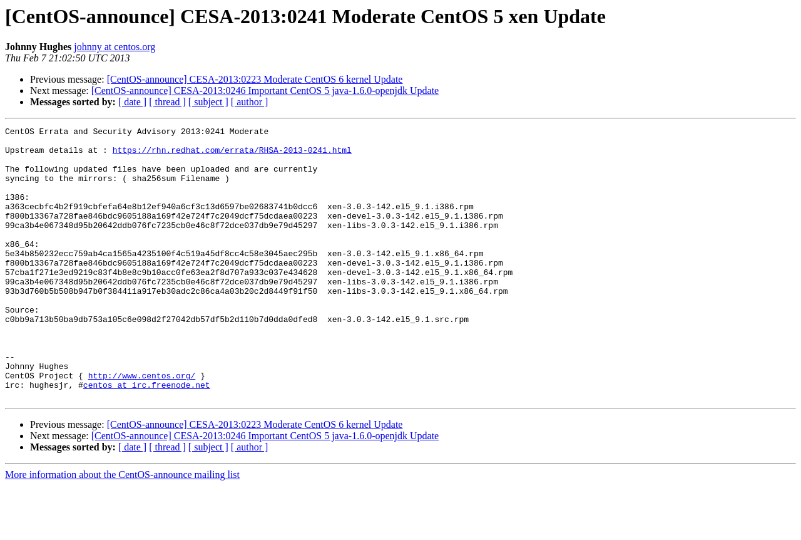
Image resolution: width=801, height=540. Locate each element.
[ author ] (249, 101)
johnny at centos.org (114, 46)
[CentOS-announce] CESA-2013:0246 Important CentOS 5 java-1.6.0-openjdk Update (265, 90)
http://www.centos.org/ (142, 426)
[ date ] (132, 101)
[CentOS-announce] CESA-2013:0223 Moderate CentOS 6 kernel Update (255, 79)
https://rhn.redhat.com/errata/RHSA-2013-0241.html (232, 155)
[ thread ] (167, 101)
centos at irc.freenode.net (146, 437)
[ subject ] (208, 101)
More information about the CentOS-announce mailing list (122, 529)
